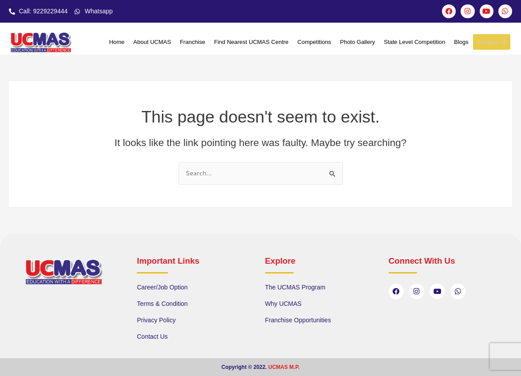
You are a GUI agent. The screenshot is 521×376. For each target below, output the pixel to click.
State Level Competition (414, 42)
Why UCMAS (283, 303)
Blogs (461, 42)
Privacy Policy (156, 320)
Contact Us (491, 42)
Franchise (192, 42)
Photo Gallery (357, 42)
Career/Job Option (162, 287)
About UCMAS (152, 42)
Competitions (314, 42)
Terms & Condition (162, 303)
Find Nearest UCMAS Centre (251, 42)
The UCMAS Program (295, 287)
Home (117, 42)
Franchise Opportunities (298, 320)
